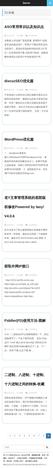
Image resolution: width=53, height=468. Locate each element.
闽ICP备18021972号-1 (37, 465)
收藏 (21, 36)
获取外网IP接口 (16, 266)
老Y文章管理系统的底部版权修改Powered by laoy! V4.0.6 (25, 207)
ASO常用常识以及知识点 (24, 27)
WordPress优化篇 (19, 139)
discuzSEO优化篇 (18, 81)
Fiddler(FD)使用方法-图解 (25, 321)
